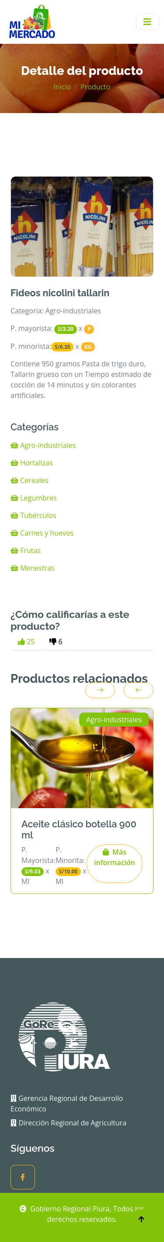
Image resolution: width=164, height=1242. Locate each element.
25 (26, 641)
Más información (114, 857)
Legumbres (33, 498)
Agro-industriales (43, 445)
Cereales (29, 480)
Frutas (25, 550)
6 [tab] (55, 641)
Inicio (62, 87)
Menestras (32, 568)
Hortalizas (31, 463)
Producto (95, 87)
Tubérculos (33, 515)
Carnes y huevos (41, 533)
